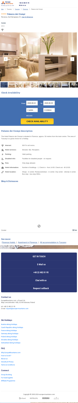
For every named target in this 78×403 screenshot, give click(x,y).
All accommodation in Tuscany (53, 242)
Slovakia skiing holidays (9, 340)
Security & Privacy (7, 362)
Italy (2, 9)
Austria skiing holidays (9, 324)
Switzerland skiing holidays (10, 343)
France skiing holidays (9, 330)
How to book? (6, 356)
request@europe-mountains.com (17, 308)
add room (29, 115)
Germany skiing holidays (9, 333)
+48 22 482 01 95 (24, 3)
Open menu (75, 4)
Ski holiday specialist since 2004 (7, 3)
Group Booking (6, 375)
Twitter (8, 314)
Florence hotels (9, 242)
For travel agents (7, 378)
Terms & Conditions (8, 365)
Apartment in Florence (28, 242)
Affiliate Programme (8, 381)
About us (4, 359)
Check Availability (37, 121)
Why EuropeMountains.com (10, 352)
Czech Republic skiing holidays (12, 327)
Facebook (3, 314)
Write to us (22, 5)
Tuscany (17, 9)
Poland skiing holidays (9, 337)
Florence (25, 9)
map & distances (27, 17)
